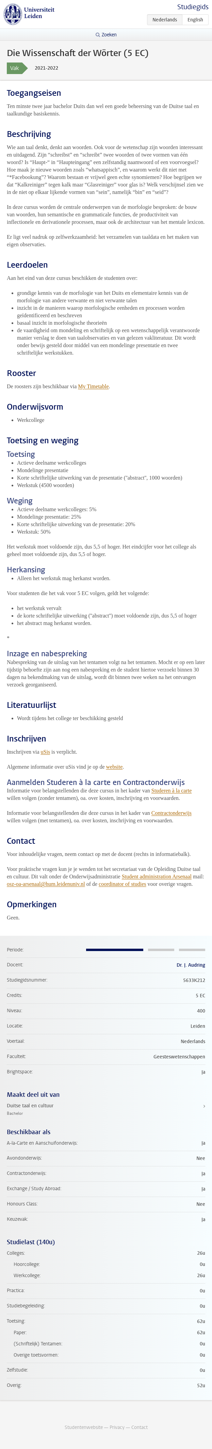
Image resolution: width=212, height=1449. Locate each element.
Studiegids (193, 7)
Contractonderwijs (171, 813)
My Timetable (93, 386)
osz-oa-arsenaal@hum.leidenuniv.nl (46, 884)
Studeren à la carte (171, 790)
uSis (45, 752)
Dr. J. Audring (191, 965)
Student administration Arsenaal (157, 876)
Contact (139, 1427)
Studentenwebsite (84, 1427)
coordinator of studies (122, 884)
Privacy (117, 1427)
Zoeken (109, 35)
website (114, 767)
